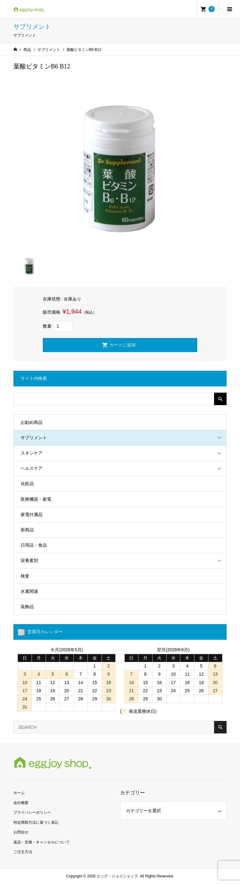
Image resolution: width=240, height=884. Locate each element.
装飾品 (27, 606)
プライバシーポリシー (32, 812)
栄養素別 (29, 560)
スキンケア (31, 452)
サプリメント (34, 437)
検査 (25, 576)
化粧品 (27, 483)
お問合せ (20, 832)
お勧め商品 (31, 422)
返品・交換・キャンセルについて (41, 842)
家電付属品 (31, 514)
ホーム (19, 793)
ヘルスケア (31, 468)
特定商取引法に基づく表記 (35, 822)
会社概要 (20, 803)
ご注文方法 (22, 852)
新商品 (27, 529)
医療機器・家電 (36, 499)
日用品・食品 (34, 545)
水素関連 (29, 591)
